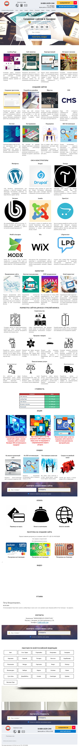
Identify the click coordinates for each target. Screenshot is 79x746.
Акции (21, 10)
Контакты (53, 10)
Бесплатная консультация (67, 6)
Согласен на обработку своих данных (40, 637)
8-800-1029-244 (47, 3)
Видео (43, 10)
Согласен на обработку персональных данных (40, 494)
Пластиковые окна (10, 736)
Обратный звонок (65, 731)
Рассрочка (37, 10)
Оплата (31, 10)
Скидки (26, 10)
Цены (17, 10)
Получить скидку (39, 37)
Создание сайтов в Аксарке (8, 10)
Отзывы (48, 10)
